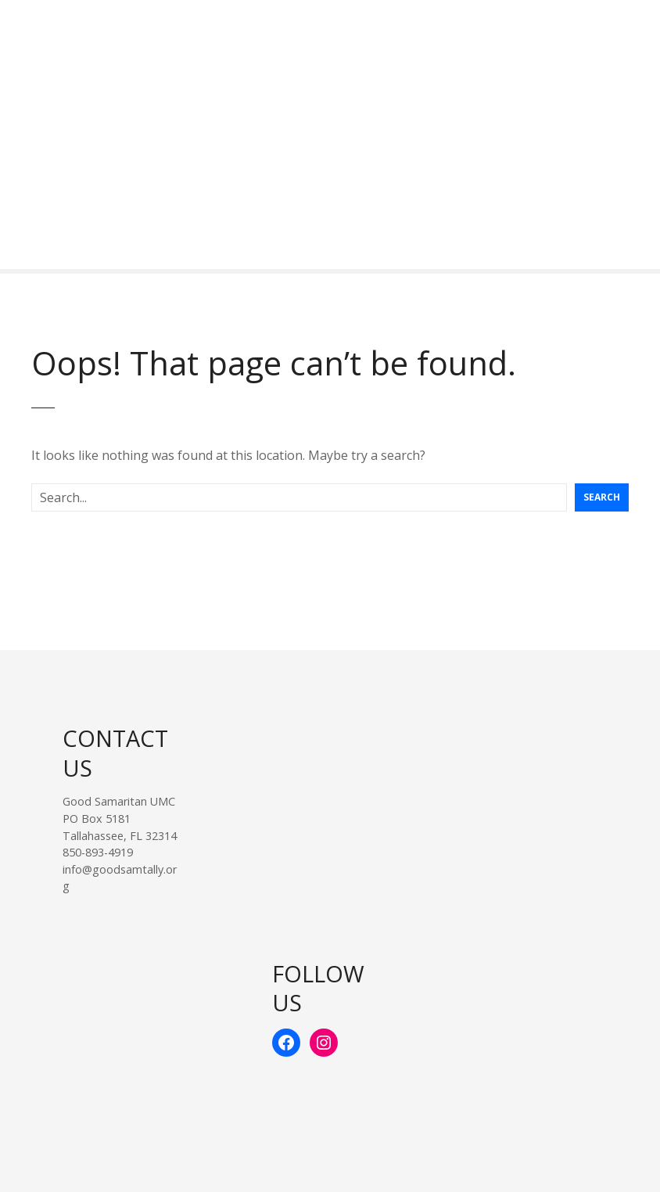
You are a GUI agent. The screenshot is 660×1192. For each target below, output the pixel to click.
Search (601, 497)
